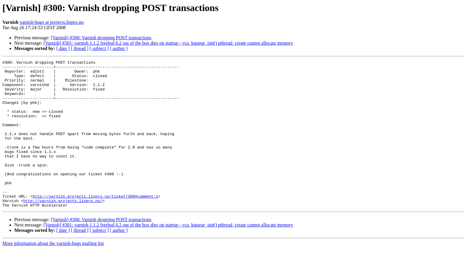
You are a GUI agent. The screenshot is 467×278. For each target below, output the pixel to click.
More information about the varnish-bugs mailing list (53, 272)
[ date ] (63, 48)
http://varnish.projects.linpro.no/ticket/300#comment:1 (95, 224)
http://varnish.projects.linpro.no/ (62, 229)
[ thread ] (79, 48)
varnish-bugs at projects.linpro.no (52, 22)
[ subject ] (99, 48)
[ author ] (119, 48)
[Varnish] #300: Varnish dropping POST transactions (101, 37)
